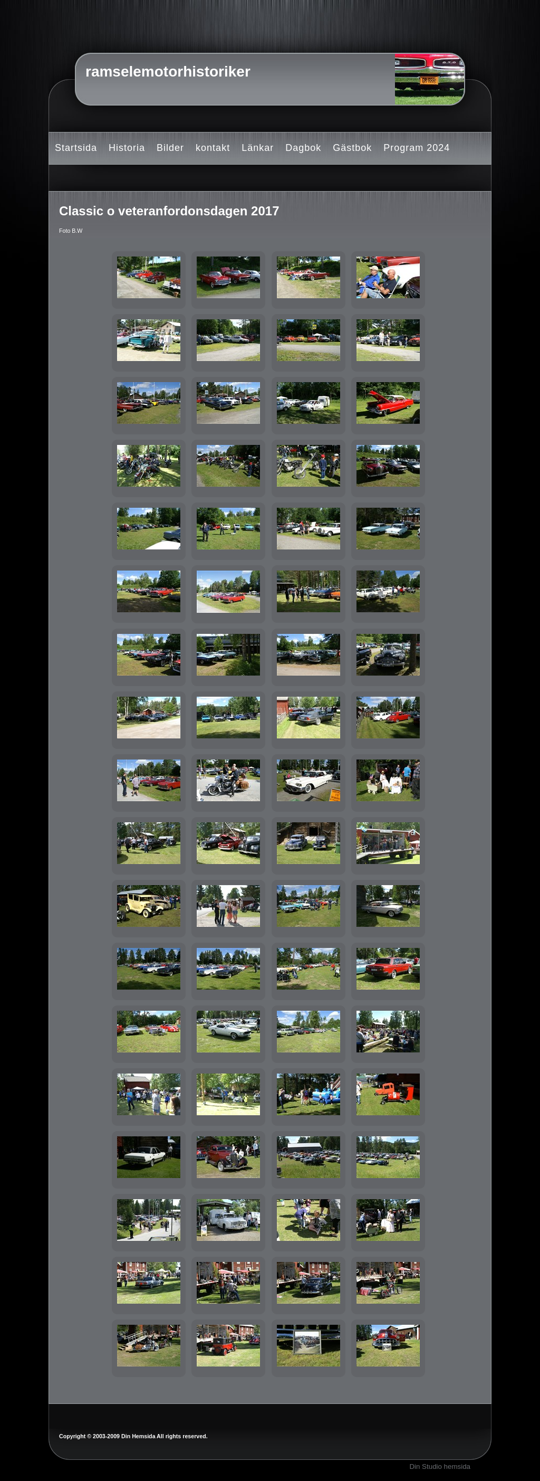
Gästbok (352, 148)
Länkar (258, 148)
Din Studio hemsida (439, 1466)
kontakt (213, 148)
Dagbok (303, 148)
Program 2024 (416, 148)
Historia (127, 148)
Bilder (170, 148)
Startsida (76, 148)
